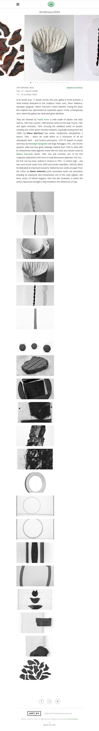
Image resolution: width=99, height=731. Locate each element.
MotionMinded (73, 719)
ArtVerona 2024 (49, 12)
